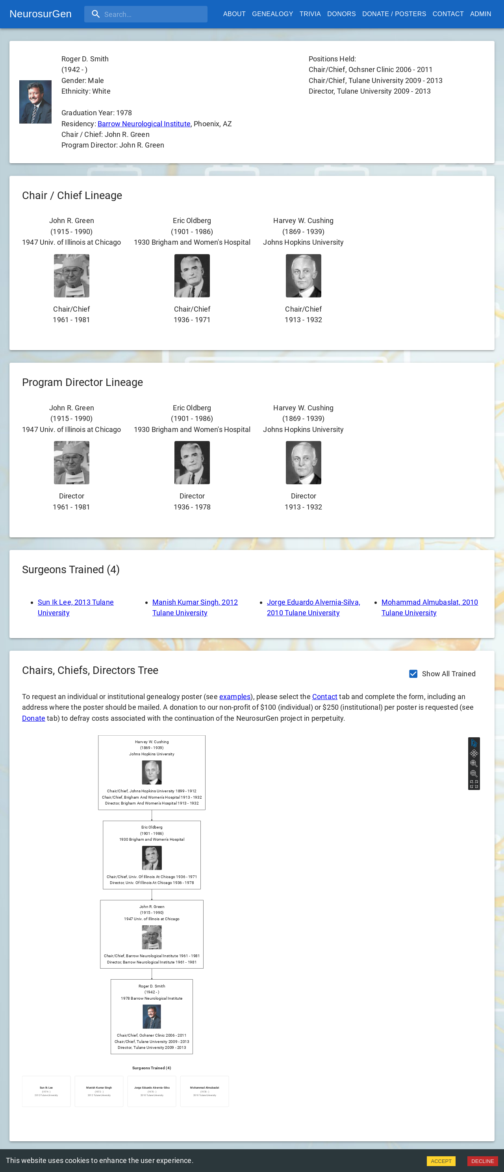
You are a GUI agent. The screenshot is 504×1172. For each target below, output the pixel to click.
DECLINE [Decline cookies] (482, 1161)
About (234, 14)
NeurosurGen (40, 14)
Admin (481, 14)
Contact (448, 14)
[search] (135, 14)
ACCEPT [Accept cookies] (441, 1161)
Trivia (310, 14)
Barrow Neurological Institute (144, 124)
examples (234, 696)
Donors (341, 14)
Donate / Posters (394, 14)
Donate (33, 718)
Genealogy (272, 14)
